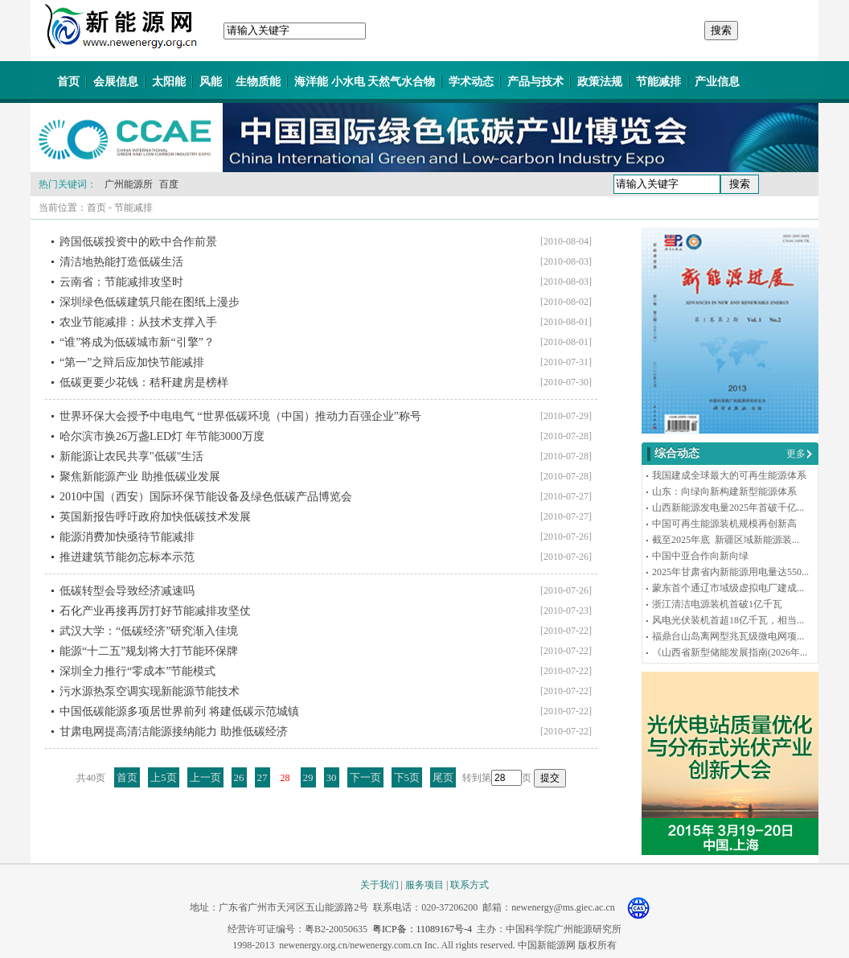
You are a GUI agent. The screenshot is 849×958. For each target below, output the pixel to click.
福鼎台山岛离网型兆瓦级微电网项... (728, 636)
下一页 (365, 777)
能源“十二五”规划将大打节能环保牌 (148, 651)
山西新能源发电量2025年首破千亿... (728, 507)
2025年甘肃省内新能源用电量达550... (730, 572)
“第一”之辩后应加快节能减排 (131, 362)
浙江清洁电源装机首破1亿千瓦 (717, 604)
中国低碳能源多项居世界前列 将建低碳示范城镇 (179, 711)
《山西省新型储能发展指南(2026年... (729, 652)
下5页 (407, 777)
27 (262, 777)
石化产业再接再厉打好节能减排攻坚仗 (155, 611)
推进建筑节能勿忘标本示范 (127, 557)
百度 (168, 184)
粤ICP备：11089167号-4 (422, 929)
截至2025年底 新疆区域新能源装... (725, 539)
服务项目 (424, 884)
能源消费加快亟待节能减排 (127, 537)
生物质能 (258, 82)
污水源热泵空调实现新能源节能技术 (149, 691)
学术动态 (471, 82)
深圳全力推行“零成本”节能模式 (137, 671)
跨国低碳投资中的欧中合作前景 (138, 242)
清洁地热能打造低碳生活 (121, 262)
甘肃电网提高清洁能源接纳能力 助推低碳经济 (173, 732)
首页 (68, 82)
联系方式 (469, 884)
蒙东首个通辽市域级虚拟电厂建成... (728, 588)
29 (308, 777)
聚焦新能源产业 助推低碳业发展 (139, 477)
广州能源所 (129, 184)
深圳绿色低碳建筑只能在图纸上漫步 (149, 302)
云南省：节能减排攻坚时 (121, 282)
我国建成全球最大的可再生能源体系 (729, 475)
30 (331, 777)
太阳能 (169, 82)
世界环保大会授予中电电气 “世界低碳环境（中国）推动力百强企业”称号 (240, 416)
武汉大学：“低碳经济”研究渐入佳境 (148, 631)
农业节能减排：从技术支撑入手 (138, 322)
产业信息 (717, 82)
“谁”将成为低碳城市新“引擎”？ (137, 342)
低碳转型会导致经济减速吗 (127, 591)
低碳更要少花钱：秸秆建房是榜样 (143, 382)
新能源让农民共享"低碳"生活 (131, 456)
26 (239, 777)
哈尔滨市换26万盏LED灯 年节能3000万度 (162, 436)
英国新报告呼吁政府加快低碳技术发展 (155, 517)
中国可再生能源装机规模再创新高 (724, 523)
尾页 (443, 777)
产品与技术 (535, 82)
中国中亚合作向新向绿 (700, 555)
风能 (210, 82)
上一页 (205, 777)
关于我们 (379, 884)
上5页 (163, 777)
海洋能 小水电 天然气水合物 (364, 82)
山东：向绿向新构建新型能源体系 (724, 491)
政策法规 (599, 82)
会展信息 (115, 82)
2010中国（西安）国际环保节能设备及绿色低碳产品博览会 (205, 497)
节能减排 (658, 82)
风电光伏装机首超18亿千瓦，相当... (728, 620)
